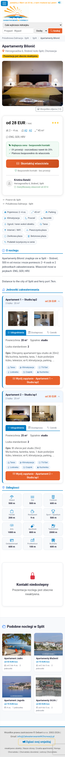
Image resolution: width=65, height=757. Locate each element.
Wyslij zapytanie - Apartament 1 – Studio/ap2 (33, 380)
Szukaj (55, 30)
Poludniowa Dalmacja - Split (15, 38)
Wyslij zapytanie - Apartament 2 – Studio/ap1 (33, 475)
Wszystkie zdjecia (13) (49, 109)
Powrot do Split (12, 199)
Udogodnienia (16, 332)
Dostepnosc (35, 332)
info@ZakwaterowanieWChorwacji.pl (35, 736)
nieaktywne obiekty (13, 748)
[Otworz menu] (4, 3)
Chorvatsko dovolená (29, 752)
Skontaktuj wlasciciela (32, 163)
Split (34, 38)
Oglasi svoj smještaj (37, 741)
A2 (25, 130)
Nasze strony (29, 748)
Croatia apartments (44, 748)
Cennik (52, 332)
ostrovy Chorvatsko (48, 752)
